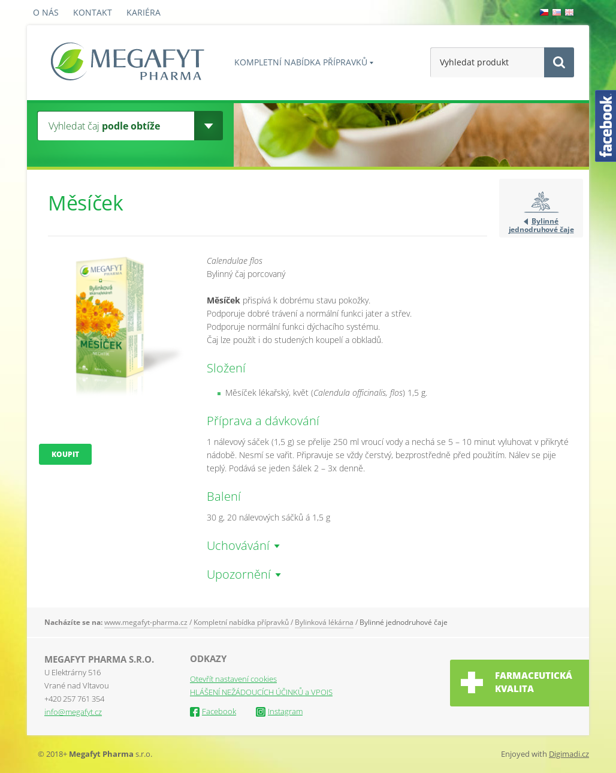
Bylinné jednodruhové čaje (541, 225)
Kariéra (143, 12)
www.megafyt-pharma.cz (146, 622)
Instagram (279, 711)
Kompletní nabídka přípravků (300, 62)
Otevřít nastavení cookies (233, 678)
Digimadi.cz (569, 753)
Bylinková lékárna (324, 622)
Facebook (213, 711)
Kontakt (92, 12)
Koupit (65, 454)
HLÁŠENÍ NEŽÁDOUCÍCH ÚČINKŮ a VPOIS (261, 692)
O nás (46, 12)
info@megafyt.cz (73, 711)
